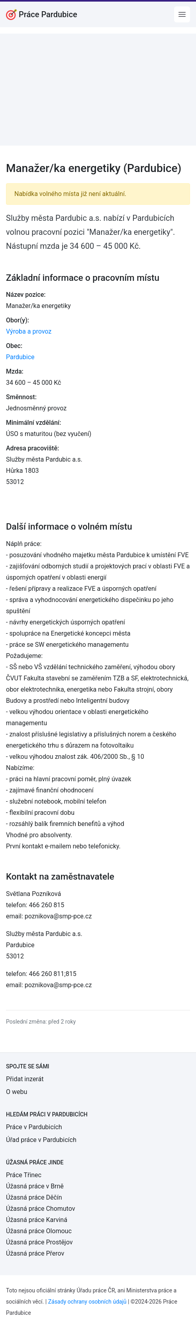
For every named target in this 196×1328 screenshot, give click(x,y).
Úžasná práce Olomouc (39, 1231)
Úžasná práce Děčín (34, 1197)
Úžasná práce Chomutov (40, 1208)
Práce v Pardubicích (34, 1127)
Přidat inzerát (24, 1079)
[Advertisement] (98, 90)
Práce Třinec (23, 1175)
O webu (16, 1092)
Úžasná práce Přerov (35, 1253)
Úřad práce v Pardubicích (41, 1140)
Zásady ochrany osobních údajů (87, 1301)
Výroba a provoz (28, 331)
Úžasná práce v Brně (35, 1186)
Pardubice (20, 357)
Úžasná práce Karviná (36, 1220)
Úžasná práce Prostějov (39, 1242)
